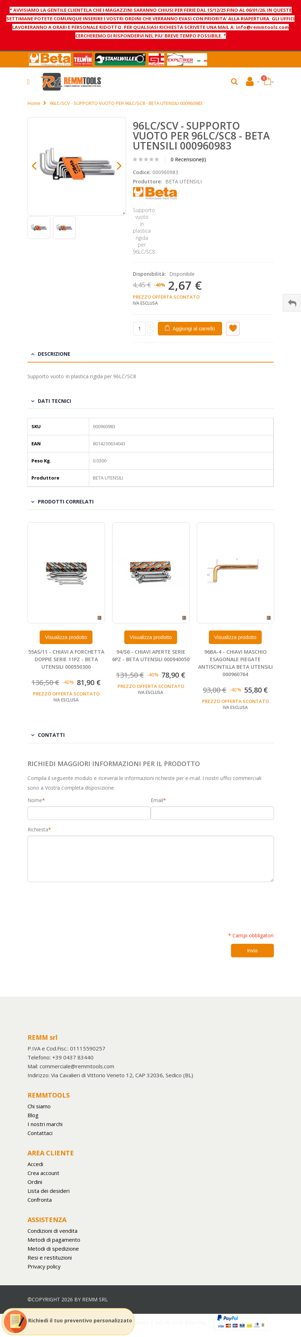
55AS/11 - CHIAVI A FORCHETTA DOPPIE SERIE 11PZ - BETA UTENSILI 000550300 (66, 659)
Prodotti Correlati (66, 501)
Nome (34, 800)
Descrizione (54, 353)
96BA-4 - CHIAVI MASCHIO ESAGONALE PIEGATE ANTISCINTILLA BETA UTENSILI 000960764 (235, 663)
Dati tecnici (54, 400)
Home (33, 103)
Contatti (51, 734)
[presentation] (81, 903)
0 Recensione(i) (188, 159)
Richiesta (37, 829)
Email (157, 800)
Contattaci (39, 1132)
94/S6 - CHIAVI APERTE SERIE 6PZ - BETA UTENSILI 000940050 (151, 655)
